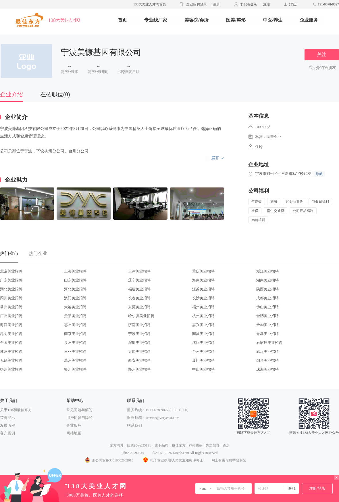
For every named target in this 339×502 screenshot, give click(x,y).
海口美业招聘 (11, 325)
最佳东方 (179, 445)
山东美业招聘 (75, 280)
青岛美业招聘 (267, 334)
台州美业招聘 (203, 351)
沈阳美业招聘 (203, 342)
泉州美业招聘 (75, 342)
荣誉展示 (7, 417)
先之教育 (212, 445)
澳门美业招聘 (75, 298)
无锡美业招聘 (11, 360)
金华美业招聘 (267, 325)
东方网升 (117, 445)
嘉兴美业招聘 (203, 325)
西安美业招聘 (139, 360)
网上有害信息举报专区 (228, 460)
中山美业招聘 (203, 369)
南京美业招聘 (75, 334)
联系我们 (134, 425)
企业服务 (309, 20)
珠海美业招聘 (267, 369)
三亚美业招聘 (75, 351)
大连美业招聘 (75, 307)
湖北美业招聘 (11, 289)
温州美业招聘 (75, 360)
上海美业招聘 (75, 271)
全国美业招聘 (11, 342)
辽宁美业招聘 (139, 280)
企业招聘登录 (196, 4)
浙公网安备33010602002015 (108, 460)
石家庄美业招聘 (269, 342)
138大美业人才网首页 (149, 4)
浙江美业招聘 (267, 271)
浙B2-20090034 (133, 453)
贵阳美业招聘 (75, 316)
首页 (122, 20)
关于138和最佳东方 (16, 410)
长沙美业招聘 (203, 298)
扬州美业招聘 (11, 369)
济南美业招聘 (139, 325)
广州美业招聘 (11, 316)
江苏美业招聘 (203, 289)
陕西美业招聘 (267, 289)
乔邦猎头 (196, 445)
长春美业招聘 (139, 298)
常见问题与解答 (79, 410)
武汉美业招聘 (267, 351)
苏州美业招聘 (11, 351)
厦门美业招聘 (203, 360)
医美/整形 (235, 20)
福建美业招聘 (139, 289)
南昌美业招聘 (203, 334)
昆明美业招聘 (11, 334)
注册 (216, 4)
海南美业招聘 (203, 280)
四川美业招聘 (11, 298)
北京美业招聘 (11, 271)
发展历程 (7, 425)
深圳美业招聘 (139, 342)
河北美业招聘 (75, 289)
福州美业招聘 (203, 307)
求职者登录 (248, 4)
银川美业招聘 (75, 369)
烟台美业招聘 (267, 360)
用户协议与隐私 (79, 417)
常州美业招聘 (11, 307)
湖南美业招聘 (267, 280)
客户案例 (7, 433)
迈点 (226, 445)
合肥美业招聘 (267, 316)
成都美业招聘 (267, 298)
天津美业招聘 (139, 271)
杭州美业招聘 (203, 316)
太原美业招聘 (139, 351)
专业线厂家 (155, 20)
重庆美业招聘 (203, 271)
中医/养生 (272, 20)
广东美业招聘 (11, 280)
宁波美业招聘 (139, 334)
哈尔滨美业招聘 (141, 316)
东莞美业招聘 (139, 307)
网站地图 (73, 433)
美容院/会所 (196, 20)
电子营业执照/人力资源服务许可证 (172, 460)
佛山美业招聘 (267, 307)
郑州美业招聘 (139, 369)
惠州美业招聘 (75, 325)
